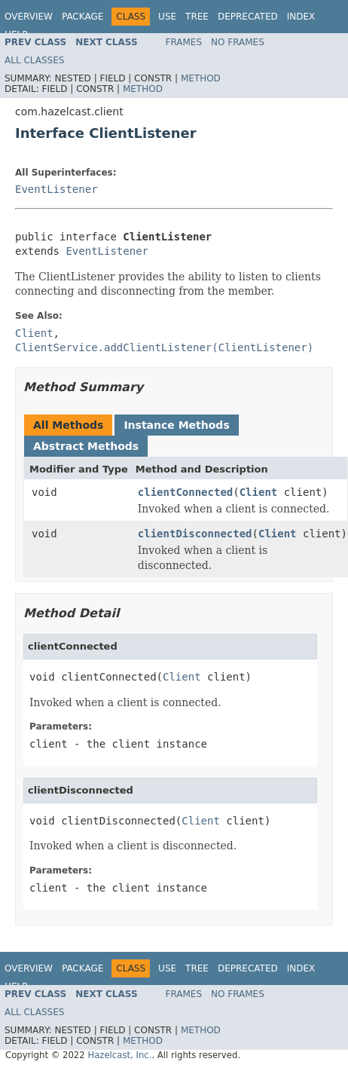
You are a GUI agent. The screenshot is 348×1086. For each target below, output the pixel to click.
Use (167, 16)
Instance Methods (176, 425)
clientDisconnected (195, 534)
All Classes (34, 60)
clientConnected (185, 492)
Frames (184, 42)
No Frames (237, 42)
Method (201, 78)
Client (259, 492)
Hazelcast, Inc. (119, 1055)
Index (301, 16)
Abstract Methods (86, 446)
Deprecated (248, 16)
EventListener (56, 189)
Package (82, 16)
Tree (197, 16)
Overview (29, 16)
